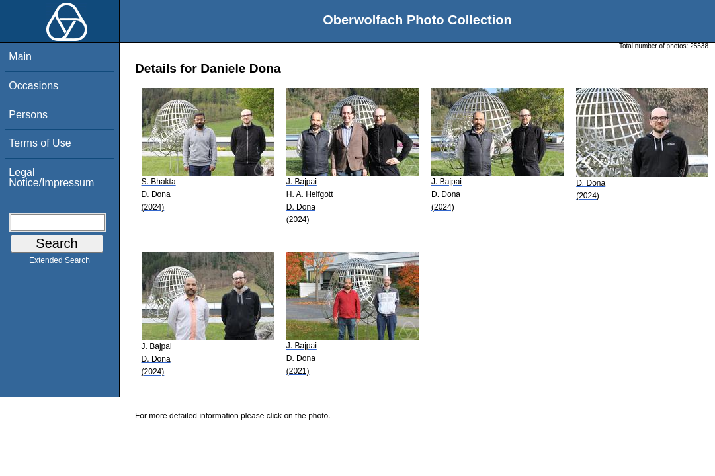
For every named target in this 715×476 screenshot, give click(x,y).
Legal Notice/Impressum (51, 177)
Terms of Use (40, 143)
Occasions (33, 85)
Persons (28, 114)
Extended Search (59, 263)
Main (20, 56)
